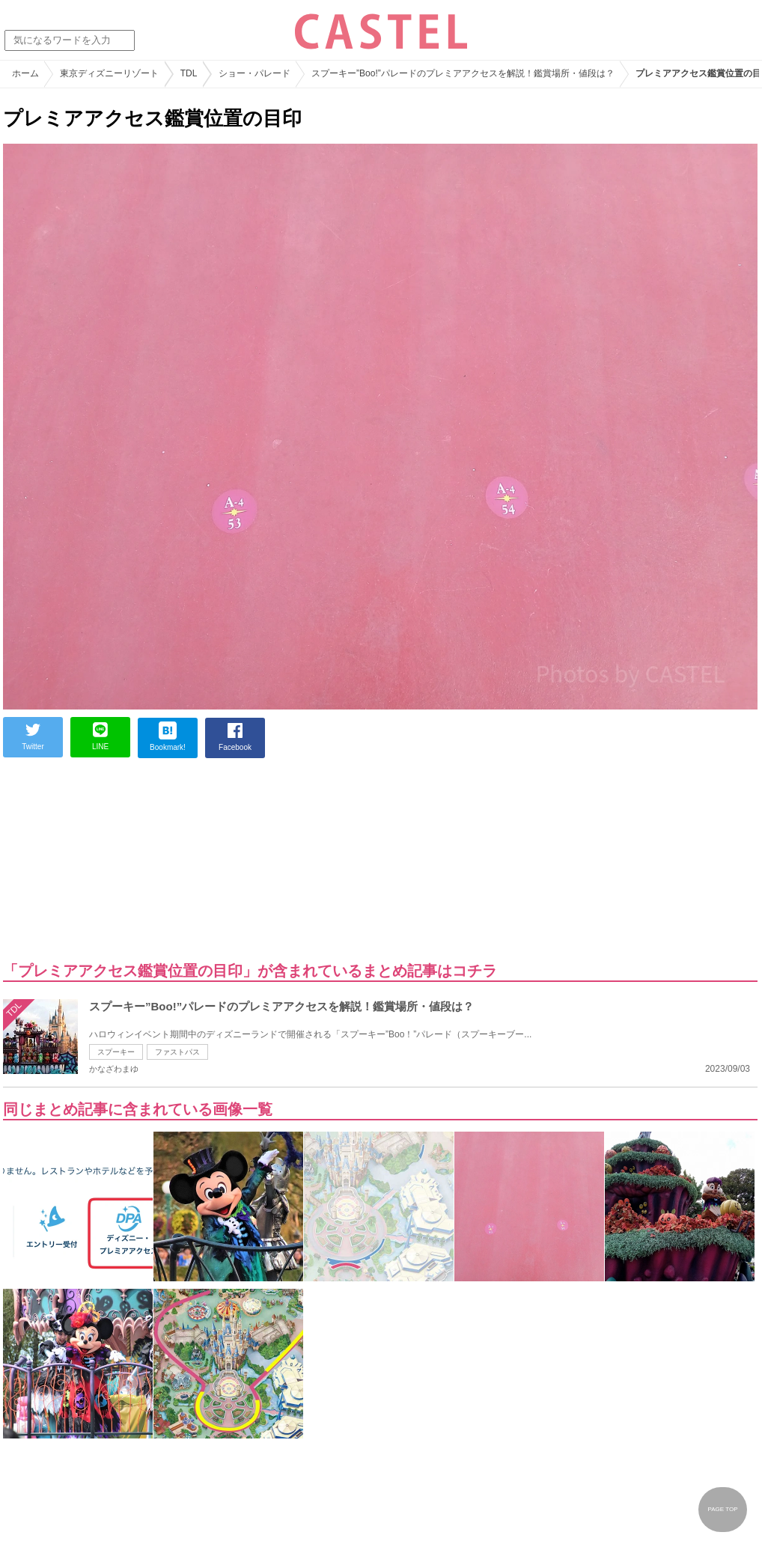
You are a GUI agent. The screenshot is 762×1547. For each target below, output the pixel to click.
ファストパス (177, 1052)
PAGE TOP (722, 1509)
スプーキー (116, 1052)
